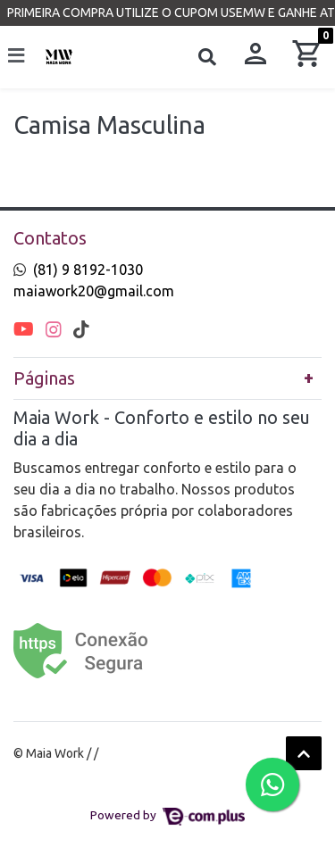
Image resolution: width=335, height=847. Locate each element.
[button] (255, 57)
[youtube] (25, 329)
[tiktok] (81, 329)
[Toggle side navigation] (18, 56)
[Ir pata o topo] (304, 753)
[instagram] (56, 329)
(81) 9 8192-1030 (88, 270)
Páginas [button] (44, 378)
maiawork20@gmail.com (93, 291)
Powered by (167, 815)
